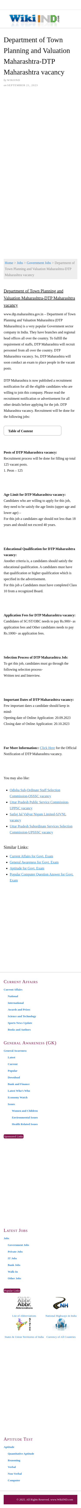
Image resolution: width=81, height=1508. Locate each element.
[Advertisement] (40, 134)
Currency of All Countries (61, 1328)
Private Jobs (15, 1251)
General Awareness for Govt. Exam (34, 862)
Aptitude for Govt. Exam (27, 868)
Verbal (12, 1467)
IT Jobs (12, 1258)
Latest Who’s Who (19, 1090)
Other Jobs (14, 1278)
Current (12, 1064)
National (13, 996)
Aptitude (9, 1447)
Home (9, 263)
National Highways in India (60, 1307)
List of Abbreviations (24, 1307)
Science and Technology (22, 1016)
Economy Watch (17, 1097)
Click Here (47, 748)
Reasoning (14, 1460)
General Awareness (15, 1050)
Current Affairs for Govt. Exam (31, 856)
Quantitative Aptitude (21, 1453)
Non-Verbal (15, 1473)
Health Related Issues (25, 1124)
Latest (11, 1057)
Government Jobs (39, 263)
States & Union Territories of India (24, 1328)
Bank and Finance (19, 1084)
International (16, 1002)
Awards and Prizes (19, 1009)
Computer (14, 1480)
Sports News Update (20, 1023)
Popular (12, 1070)
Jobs (20, 263)
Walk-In (13, 1271)
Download (14, 1077)
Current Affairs (13, 989)
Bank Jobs (14, 1265)
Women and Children (25, 1110)
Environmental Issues (25, 1117)
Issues (11, 1104)
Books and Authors (19, 1029)
